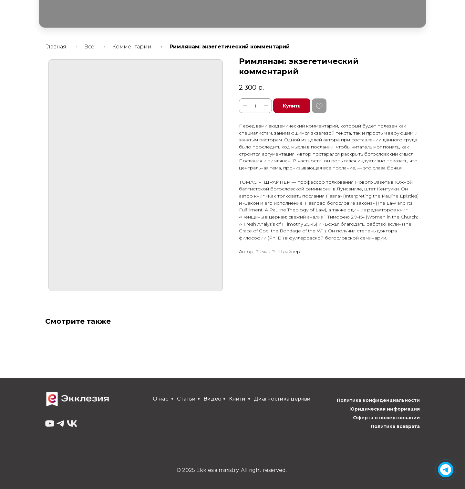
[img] (445, 469)
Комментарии (131, 47)
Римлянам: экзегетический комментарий (230, 47)
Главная (55, 47)
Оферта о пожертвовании (386, 418)
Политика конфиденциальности (378, 400)
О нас (160, 399)
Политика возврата (395, 426)
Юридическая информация (384, 409)
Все (89, 47)
